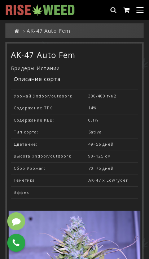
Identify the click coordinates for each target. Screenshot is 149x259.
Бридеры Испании (35, 68)
